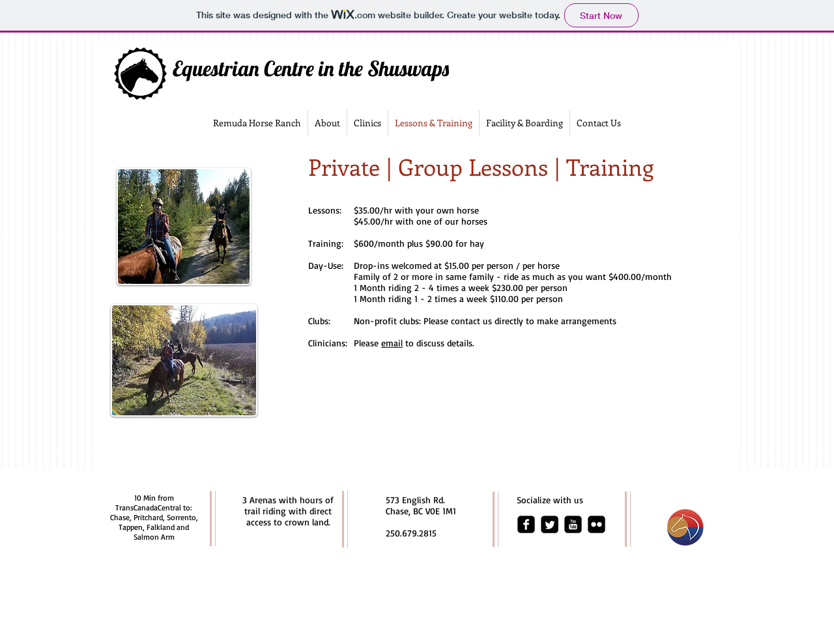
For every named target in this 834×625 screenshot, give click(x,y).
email (392, 342)
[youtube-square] (573, 524)
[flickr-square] (596, 524)
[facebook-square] (526, 524)
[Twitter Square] (549, 524)
